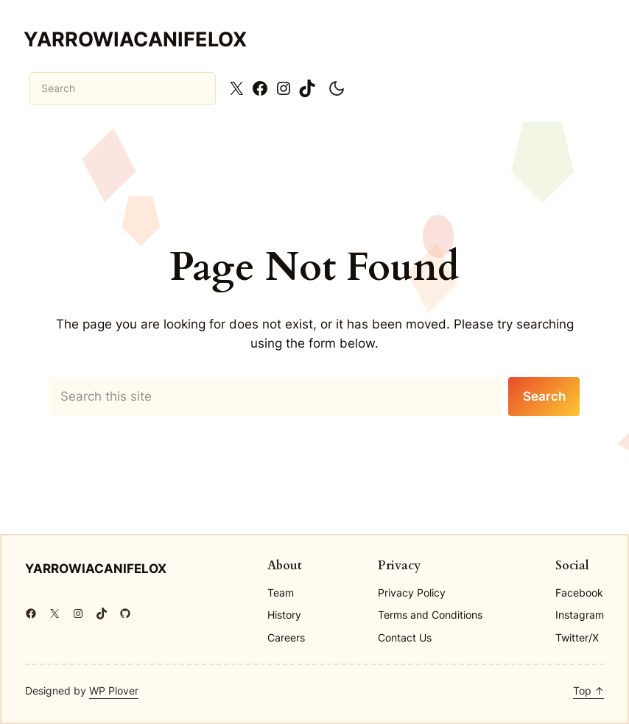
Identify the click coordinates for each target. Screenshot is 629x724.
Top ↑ (588, 690)
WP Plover (113, 690)
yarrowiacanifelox (135, 39)
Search (544, 396)
